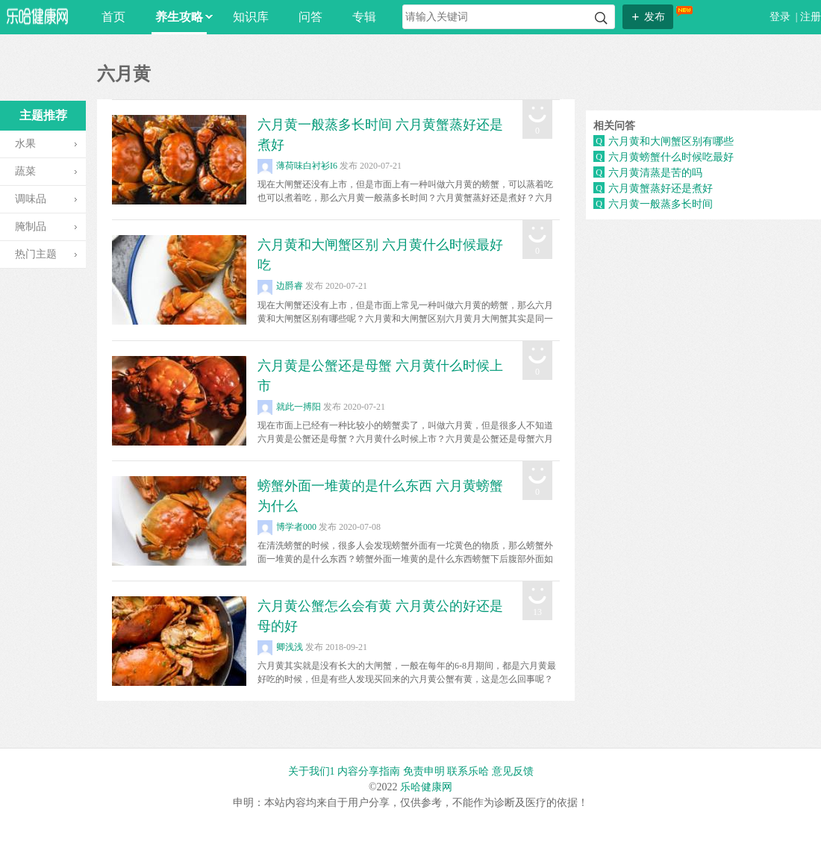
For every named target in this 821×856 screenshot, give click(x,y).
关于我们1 (311, 771)
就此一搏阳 (289, 407)
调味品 (30, 198)
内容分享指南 (368, 771)
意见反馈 (513, 771)
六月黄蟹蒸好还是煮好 (660, 188)
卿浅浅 (280, 647)
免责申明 (424, 771)
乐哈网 (37, 16)
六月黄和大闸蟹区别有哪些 (671, 141)
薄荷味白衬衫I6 (297, 165)
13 (537, 612)
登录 (781, 16)
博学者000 (286, 527)
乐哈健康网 (426, 787)
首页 (113, 16)
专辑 (364, 16)
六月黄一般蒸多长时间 (660, 204)
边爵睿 (280, 286)
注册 (810, 16)
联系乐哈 (468, 771)
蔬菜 (25, 171)
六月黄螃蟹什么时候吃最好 (671, 157)
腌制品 (30, 226)
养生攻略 (181, 16)
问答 (310, 16)
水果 (25, 143)
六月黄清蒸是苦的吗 (655, 172)
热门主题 (36, 254)
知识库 (251, 16)
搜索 (601, 18)
